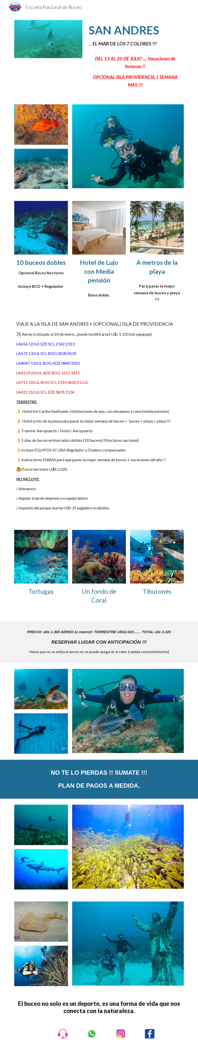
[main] (135, 35)
